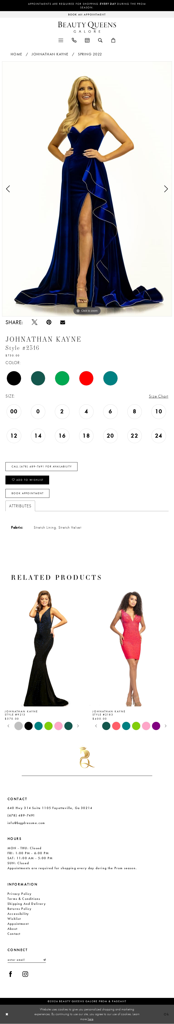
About (12, 929)
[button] (61, 39)
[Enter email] (26, 960)
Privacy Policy (19, 894)
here (90, 1019)
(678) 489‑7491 (21, 815)
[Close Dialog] (7, 1014)
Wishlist (14, 919)
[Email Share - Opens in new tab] (62, 322)
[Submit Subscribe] (44, 960)
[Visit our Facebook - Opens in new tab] (10, 974)
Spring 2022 (90, 54)
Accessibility (18, 914)
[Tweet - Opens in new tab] (34, 322)
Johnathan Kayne (50, 54)
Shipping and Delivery (26, 904)
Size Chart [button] (158, 396)
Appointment (18, 924)
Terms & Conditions (23, 899)
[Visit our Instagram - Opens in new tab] (25, 974)
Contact (13, 934)
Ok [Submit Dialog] (166, 1014)
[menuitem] (61, 39)
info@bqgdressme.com (26, 823)
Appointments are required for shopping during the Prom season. (87, 5)
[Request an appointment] (87, 14)
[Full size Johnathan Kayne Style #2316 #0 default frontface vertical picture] (87, 189)
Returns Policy (19, 909)
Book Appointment (28, 493)
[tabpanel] (87, 189)
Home (16, 54)
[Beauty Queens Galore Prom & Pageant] (87, 27)
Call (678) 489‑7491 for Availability (42, 466)
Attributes (20, 506)
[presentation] (43, 647)
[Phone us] (74, 39)
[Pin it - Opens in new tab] (48, 322)
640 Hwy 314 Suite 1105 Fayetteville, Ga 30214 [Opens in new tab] (49, 808)
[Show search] (100, 39)
